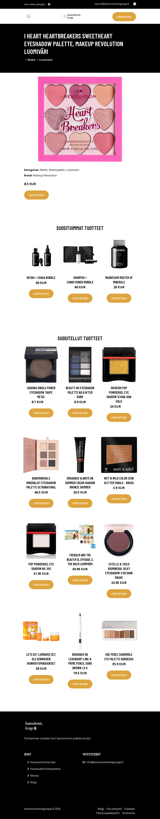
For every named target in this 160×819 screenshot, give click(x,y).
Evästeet (129, 809)
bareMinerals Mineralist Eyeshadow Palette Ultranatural (41, 482)
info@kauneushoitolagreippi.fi (104, 762)
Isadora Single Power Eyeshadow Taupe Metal (41, 392)
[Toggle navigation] (28, 16)
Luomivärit (46, 60)
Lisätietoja (36, 195)
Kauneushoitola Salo (42, 762)
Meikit (32, 60)
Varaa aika (124, 16)
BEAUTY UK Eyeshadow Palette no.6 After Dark (80, 392)
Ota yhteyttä (114, 809)
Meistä (34, 775)
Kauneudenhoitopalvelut (45, 769)
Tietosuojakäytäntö (108, 813)
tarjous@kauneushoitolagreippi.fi (112, 3)
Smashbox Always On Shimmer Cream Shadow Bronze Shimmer (80, 482)
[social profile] (49, 4)
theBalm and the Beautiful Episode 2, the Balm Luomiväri (80, 559)
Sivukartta (128, 813)
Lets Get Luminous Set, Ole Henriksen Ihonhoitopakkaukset (41, 658)
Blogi (33, 782)
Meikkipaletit (57, 170)
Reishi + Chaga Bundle (41, 277)
